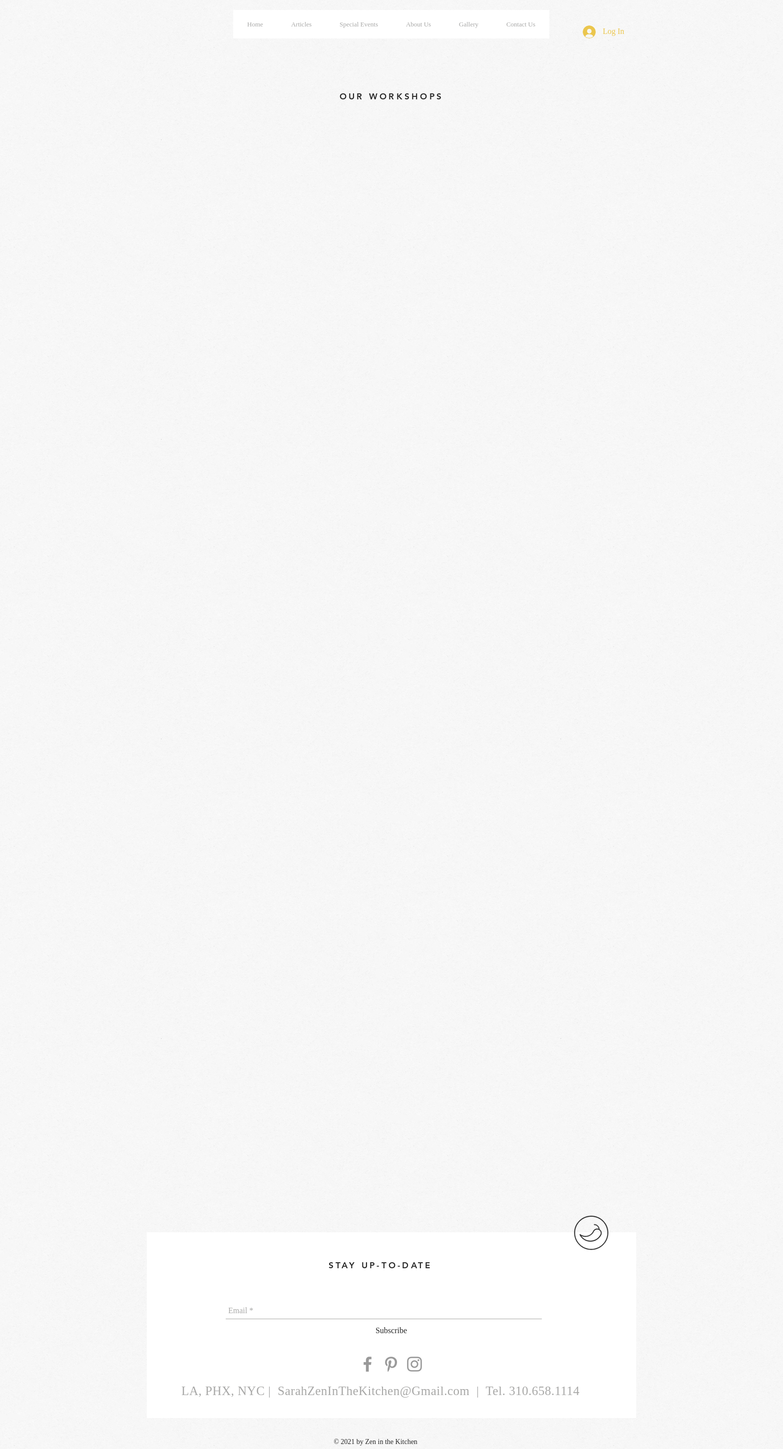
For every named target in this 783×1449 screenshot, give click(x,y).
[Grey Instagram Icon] (414, 1364)
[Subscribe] (391, 1330)
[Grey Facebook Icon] (368, 1364)
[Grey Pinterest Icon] (391, 1364)
